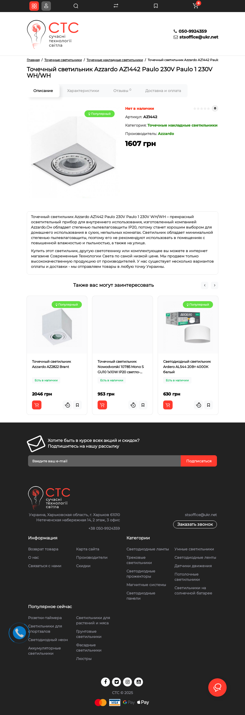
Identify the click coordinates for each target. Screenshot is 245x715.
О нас (33, 557)
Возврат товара (43, 549)
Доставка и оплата (163, 90)
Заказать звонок (195, 524)
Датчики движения (193, 566)
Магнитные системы (146, 584)
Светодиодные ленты (195, 557)
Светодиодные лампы (147, 549)
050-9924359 (190, 31)
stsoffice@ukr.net (196, 37)
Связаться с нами (44, 566)
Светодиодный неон (48, 639)
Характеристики (83, 90)
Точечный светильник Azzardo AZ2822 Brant (51, 364)
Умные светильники (194, 549)
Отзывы (122, 90)
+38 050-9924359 (104, 528)
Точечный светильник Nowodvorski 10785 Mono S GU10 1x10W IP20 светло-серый (121, 367)
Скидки (83, 566)
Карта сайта (87, 549)
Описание (43, 90)
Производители (92, 557)
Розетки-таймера (45, 617)
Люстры (84, 658)
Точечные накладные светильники (182, 125)
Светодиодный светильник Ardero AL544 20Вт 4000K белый (187, 366)
